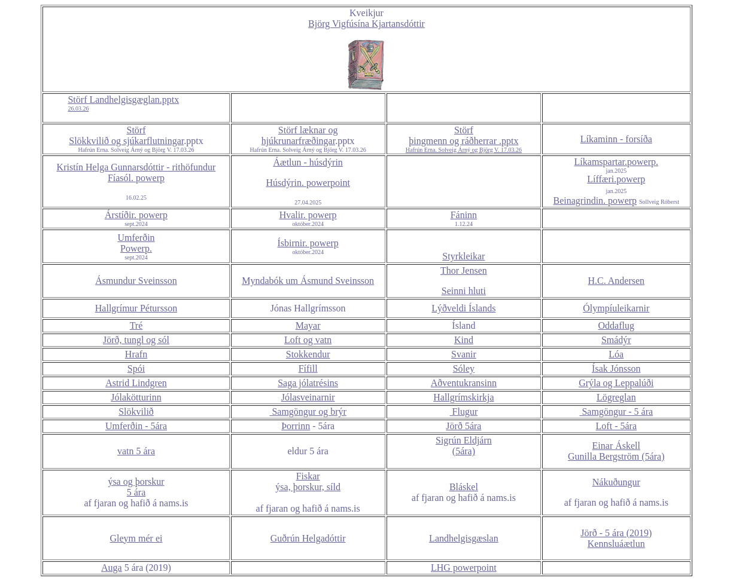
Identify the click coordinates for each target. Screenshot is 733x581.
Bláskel (463, 487)
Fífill (308, 368)
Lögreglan (616, 397)
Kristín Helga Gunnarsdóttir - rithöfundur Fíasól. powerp (136, 172)
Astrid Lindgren (136, 383)
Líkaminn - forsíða (616, 139)
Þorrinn (295, 426)
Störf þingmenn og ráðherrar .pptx (464, 139)
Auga (111, 567)
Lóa (616, 354)
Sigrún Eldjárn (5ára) (464, 445)
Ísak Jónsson (616, 368)
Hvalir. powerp (308, 215)
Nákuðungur (616, 482)
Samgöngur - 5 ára (616, 411)
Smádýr (616, 340)
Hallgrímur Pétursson (136, 308)
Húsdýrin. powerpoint (307, 183)
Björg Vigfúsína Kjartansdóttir (366, 24)
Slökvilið (136, 411)
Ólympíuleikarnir (616, 308)
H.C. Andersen (616, 281)
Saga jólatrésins (308, 383)
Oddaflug (616, 325)
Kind (463, 340)
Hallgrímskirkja (463, 397)
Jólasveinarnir (308, 397)
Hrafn (136, 354)
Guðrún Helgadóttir (308, 538)
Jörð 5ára (463, 426)
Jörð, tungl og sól (136, 340)
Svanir (463, 354)
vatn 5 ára (136, 451)
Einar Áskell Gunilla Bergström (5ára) (616, 451)
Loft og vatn (307, 340)
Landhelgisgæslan (463, 538)
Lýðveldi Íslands (463, 308)
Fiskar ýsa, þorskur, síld (307, 481)
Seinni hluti (464, 291)
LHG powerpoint (464, 567)
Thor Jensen (463, 270)
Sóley (464, 368)
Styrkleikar (463, 256)
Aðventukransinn (464, 383)
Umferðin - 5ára (136, 426)
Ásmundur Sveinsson (136, 281)
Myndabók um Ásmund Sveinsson (308, 281)
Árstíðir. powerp (136, 215)
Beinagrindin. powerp (595, 200)
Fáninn (464, 215)
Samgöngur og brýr (307, 411)
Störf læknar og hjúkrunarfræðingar (299, 135)
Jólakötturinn (136, 397)
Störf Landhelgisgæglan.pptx (123, 103)
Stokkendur (308, 354)
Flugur (464, 411)
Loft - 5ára (616, 426)
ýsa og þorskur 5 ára (136, 486)
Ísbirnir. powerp (308, 243)
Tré (136, 325)
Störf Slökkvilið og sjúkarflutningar (126, 135)
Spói (136, 368)
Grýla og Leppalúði (616, 383)
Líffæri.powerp (616, 179)
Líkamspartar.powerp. (616, 162)
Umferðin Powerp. (135, 243)
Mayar (308, 325)
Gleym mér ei (136, 538)
